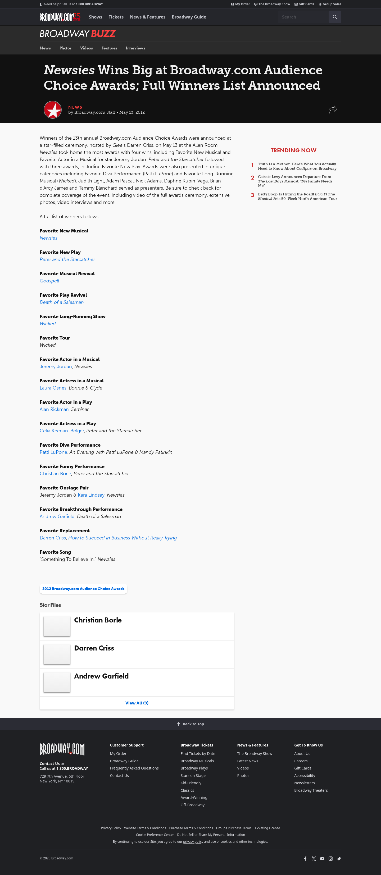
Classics (187, 790)
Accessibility (304, 775)
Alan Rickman (54, 409)
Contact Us (50, 763)
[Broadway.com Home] (60, 17)
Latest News (247, 760)
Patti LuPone (53, 452)
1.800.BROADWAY (71, 4)
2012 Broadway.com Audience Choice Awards (83, 589)
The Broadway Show (272, 4)
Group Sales (330, 4)
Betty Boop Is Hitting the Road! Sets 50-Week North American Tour (297, 196)
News (45, 48)
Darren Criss (53, 538)
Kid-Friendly (191, 782)
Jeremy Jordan (56, 366)
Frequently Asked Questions (134, 768)
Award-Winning (194, 797)
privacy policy (193, 841)
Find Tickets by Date (198, 753)
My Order (240, 4)
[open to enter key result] (335, 17)
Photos (65, 48)
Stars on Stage (193, 775)
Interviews (135, 48)
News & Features (147, 17)
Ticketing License (267, 828)
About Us (302, 753)
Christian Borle (55, 474)
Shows (95, 17)
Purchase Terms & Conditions (191, 828)
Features (109, 48)
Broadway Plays (194, 768)
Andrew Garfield (57, 516)
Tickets (116, 17)
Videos (86, 48)
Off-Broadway (193, 804)
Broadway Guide (189, 17)
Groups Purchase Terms (234, 828)
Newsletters (304, 782)
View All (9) (136, 703)
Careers (300, 760)
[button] (333, 112)
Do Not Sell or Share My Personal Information (211, 834)
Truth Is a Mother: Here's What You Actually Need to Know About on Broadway (297, 166)
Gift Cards (304, 4)
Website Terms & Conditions (145, 828)
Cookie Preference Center (155, 834)
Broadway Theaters (311, 790)
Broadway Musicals (197, 760)
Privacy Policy (111, 828)
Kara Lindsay (91, 495)
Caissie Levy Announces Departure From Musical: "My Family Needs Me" (295, 181)
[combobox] (309, 17)
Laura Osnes (53, 388)
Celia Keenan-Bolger (62, 431)
